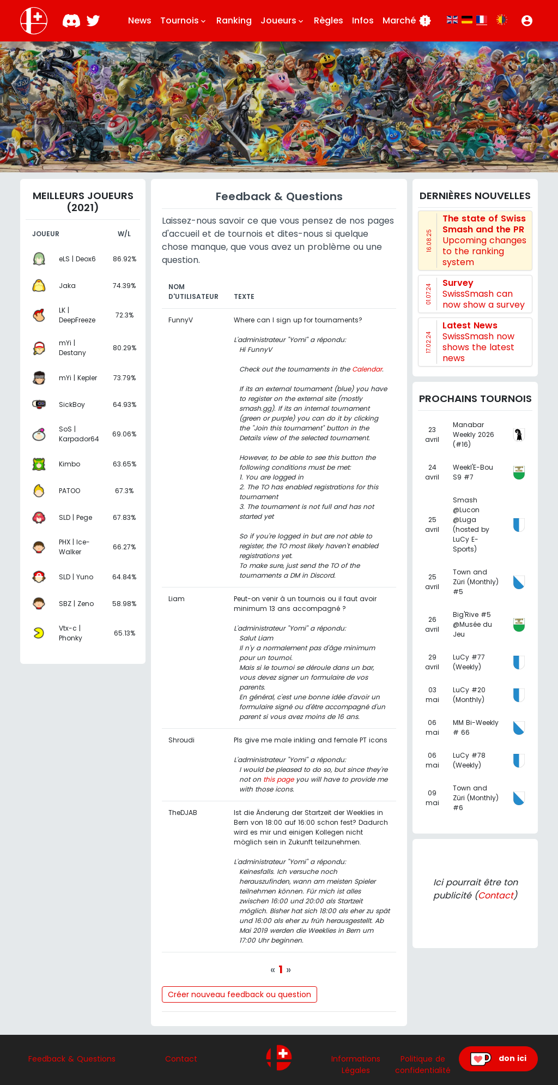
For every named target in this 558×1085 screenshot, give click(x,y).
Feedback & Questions (72, 1058)
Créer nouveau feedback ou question (239, 994)
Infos (363, 20)
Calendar (367, 369)
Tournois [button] (184, 20)
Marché (407, 20)
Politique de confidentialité (423, 1064)
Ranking (234, 20)
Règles (328, 20)
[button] (527, 21)
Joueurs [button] (282, 20)
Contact (495, 895)
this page (278, 779)
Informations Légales (355, 1064)
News (139, 20)
